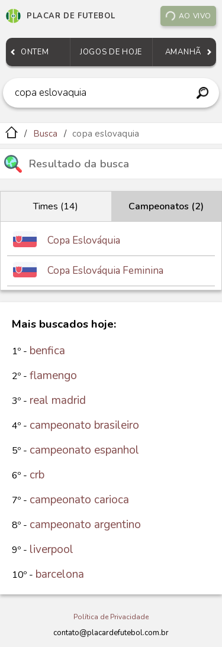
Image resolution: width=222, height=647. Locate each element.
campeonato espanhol (84, 450)
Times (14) (55, 206)
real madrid (58, 400)
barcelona (60, 574)
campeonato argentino (85, 524)
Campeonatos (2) (166, 206)
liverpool (51, 549)
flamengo (53, 375)
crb (37, 475)
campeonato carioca (79, 499)
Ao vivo (188, 16)
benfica (47, 350)
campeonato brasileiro (84, 425)
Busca (45, 134)
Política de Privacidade (111, 617)
